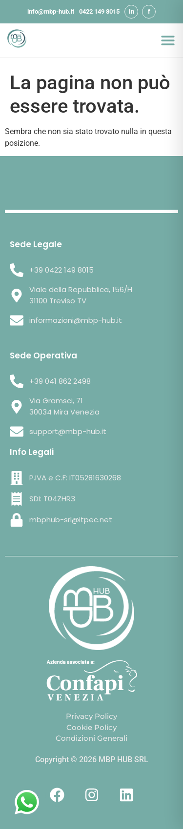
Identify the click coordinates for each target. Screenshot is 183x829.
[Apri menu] (168, 40)
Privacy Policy (91, 716)
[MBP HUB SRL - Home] (16, 40)
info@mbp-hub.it (50, 11)
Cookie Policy (91, 727)
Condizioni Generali (91, 738)
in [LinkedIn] (131, 11)
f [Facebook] (149, 11)
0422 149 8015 (99, 11)
